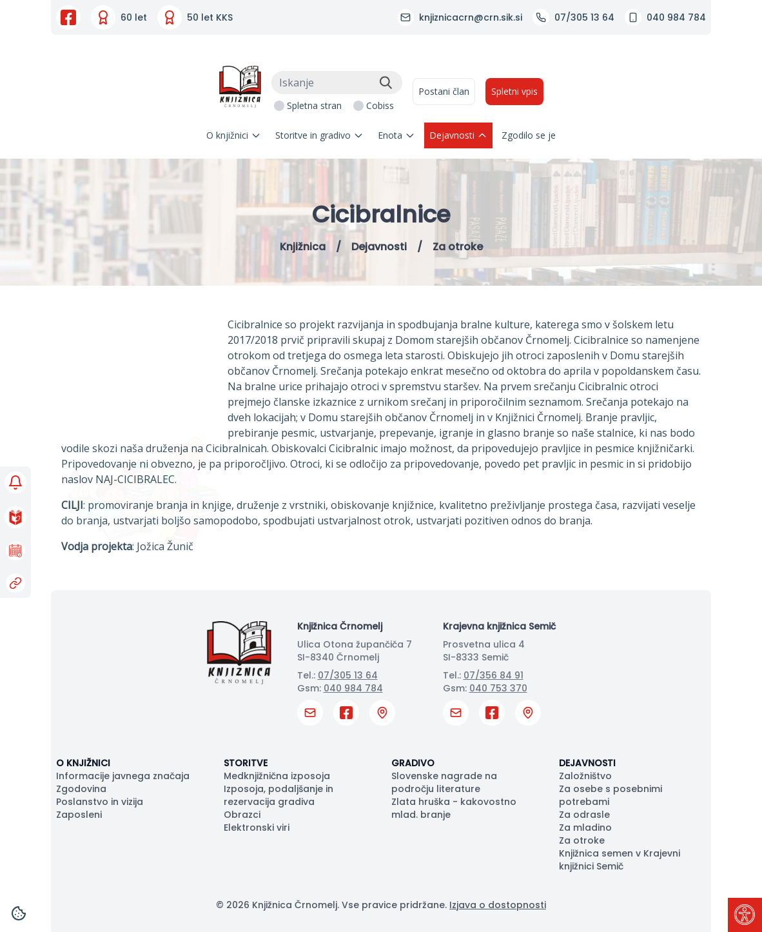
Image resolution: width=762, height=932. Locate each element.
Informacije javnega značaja (123, 775)
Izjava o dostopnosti (497, 904)
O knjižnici (233, 135)
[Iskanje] (336, 82)
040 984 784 (353, 688)
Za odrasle (584, 814)
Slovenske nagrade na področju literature (444, 782)
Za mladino (585, 827)
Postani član (443, 91)
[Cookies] (18, 913)
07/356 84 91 (493, 675)
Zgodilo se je (529, 135)
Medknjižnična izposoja (277, 775)
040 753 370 (498, 688)
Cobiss (380, 105)
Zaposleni (79, 814)
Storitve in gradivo (319, 135)
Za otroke (582, 840)
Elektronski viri (256, 827)
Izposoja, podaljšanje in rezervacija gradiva (278, 795)
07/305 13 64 (348, 675)
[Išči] (385, 82)
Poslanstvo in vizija (99, 801)
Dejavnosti (458, 135)
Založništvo (585, 775)
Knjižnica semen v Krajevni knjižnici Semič (619, 860)
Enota (396, 135)
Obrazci (242, 814)
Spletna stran (314, 105)
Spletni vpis (514, 91)
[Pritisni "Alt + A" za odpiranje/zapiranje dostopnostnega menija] (745, 915)
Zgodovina (81, 788)
